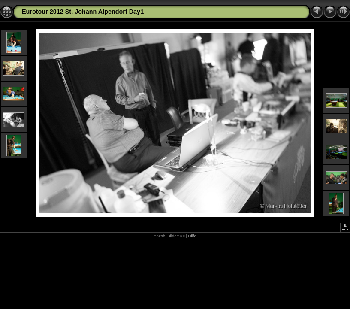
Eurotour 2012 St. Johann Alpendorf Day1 (83, 11)
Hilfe (192, 235)
